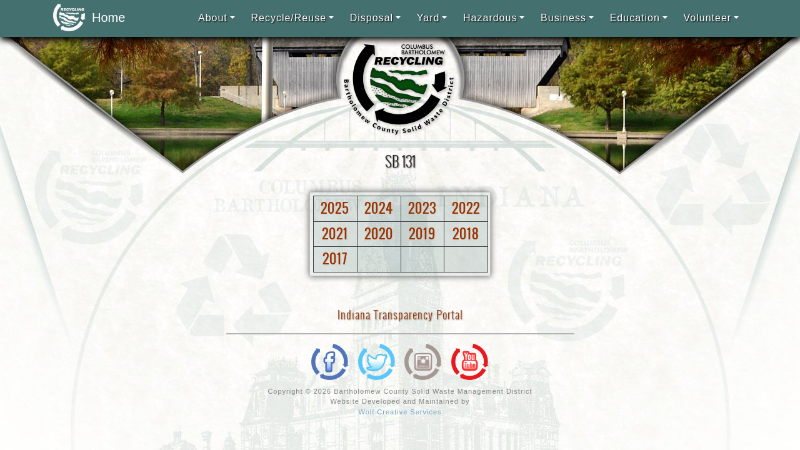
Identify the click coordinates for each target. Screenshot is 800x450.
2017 (335, 259)
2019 (422, 234)
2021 (335, 234)
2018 (465, 234)
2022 (466, 208)
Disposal (371, 17)
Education (635, 17)
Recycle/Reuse (288, 17)
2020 (378, 234)
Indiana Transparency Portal (400, 314)
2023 (422, 208)
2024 (378, 208)
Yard (428, 17)
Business (563, 17)
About (213, 17)
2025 (335, 208)
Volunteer (708, 17)
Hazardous (490, 17)
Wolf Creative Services (399, 412)
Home (85, 18)
